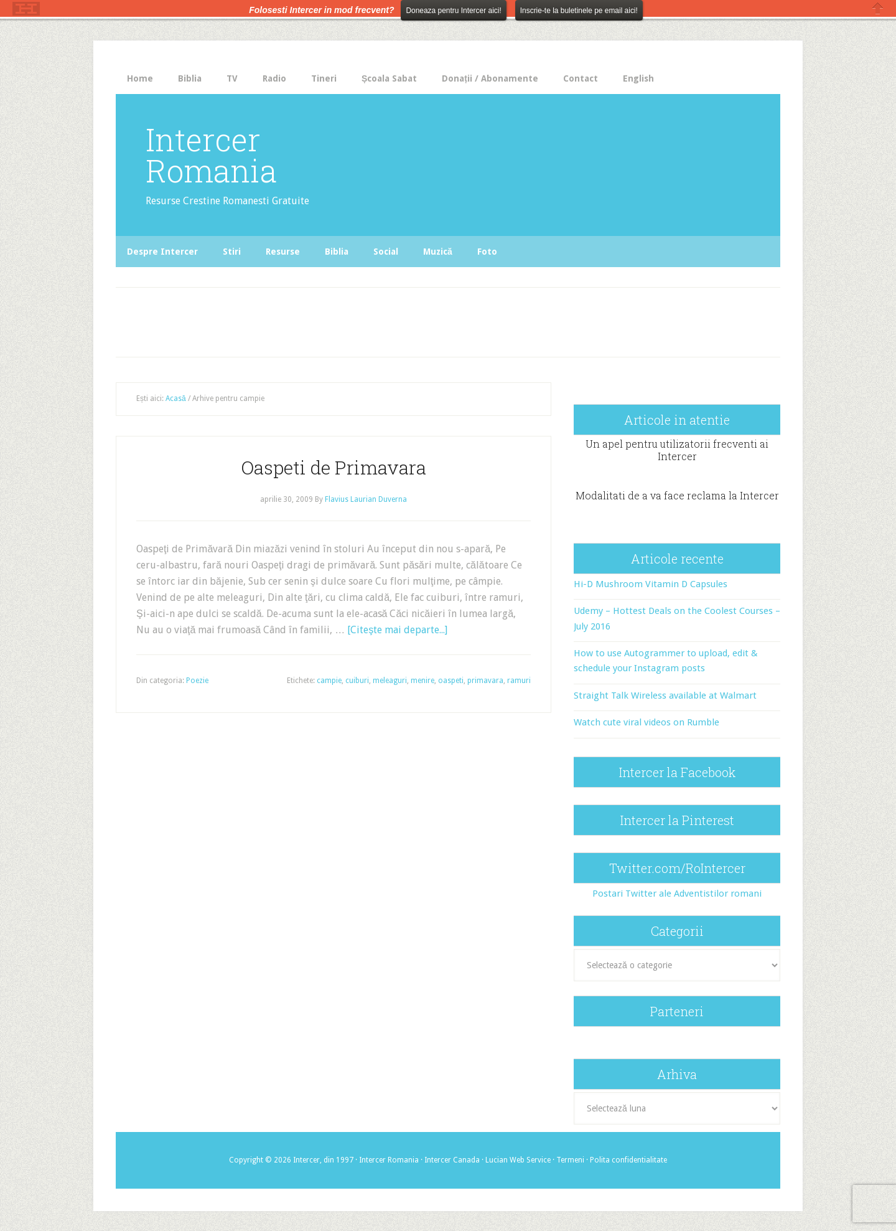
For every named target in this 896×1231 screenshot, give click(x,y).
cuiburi (357, 680)
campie (329, 680)
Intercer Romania (211, 155)
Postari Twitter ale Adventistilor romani (677, 893)
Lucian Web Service (518, 1160)
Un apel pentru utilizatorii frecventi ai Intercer (677, 449)
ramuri (519, 680)
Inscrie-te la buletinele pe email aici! (579, 10)
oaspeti (451, 680)
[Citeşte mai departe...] (397, 630)
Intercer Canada (452, 1160)
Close (878, 8)
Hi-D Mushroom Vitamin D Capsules (650, 584)
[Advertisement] (374, 319)
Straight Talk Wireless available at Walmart (665, 695)
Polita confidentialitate (628, 1160)
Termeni (570, 1160)
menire (422, 680)
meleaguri (390, 680)
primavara (485, 680)
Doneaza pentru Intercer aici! (453, 10)
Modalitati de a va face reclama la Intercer (677, 495)
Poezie (197, 680)
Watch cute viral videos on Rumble (646, 722)
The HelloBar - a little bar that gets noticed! (26, 9)
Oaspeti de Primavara (333, 467)
